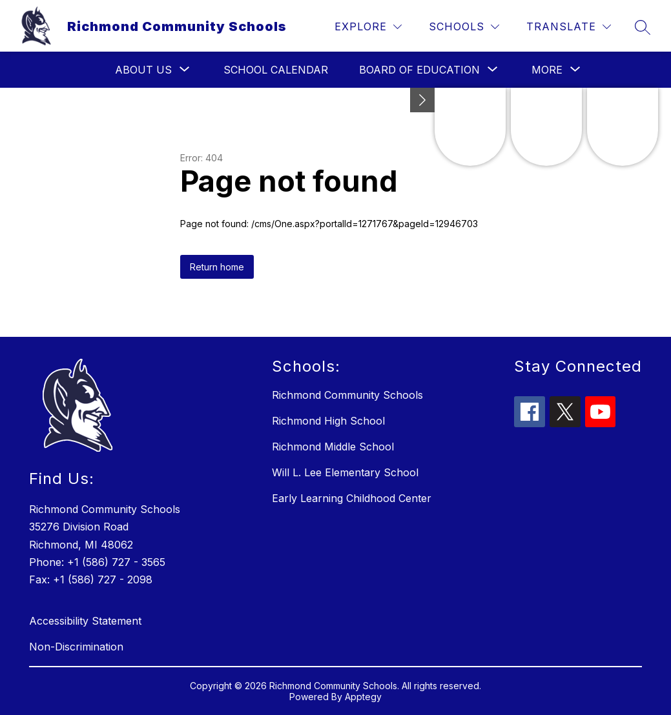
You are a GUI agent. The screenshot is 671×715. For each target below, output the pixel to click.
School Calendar (275, 69)
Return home (217, 266)
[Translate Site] (568, 27)
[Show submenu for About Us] (143, 69)
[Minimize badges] (422, 100)
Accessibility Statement (85, 620)
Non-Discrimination (76, 646)
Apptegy (363, 696)
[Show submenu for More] (547, 69)
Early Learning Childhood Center (351, 498)
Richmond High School (328, 420)
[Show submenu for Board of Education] (419, 69)
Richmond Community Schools (347, 394)
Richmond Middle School (333, 446)
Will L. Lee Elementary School (345, 472)
